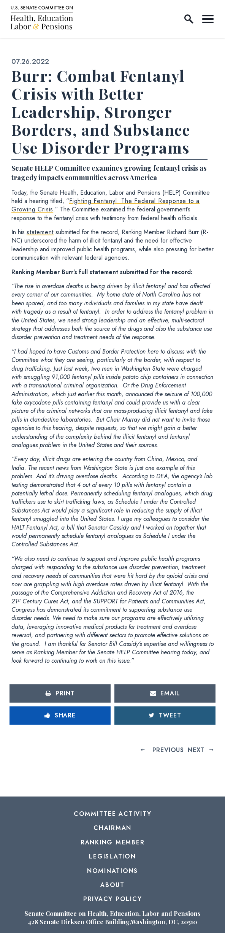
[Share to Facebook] (60, 715)
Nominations (112, 870)
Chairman (112, 828)
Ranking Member (113, 842)
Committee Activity (113, 813)
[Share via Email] (164, 693)
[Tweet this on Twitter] (164, 715)
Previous (168, 750)
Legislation (112, 856)
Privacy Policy (112, 899)
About (112, 885)
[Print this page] (60, 693)
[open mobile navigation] (208, 19)
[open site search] (189, 19)
